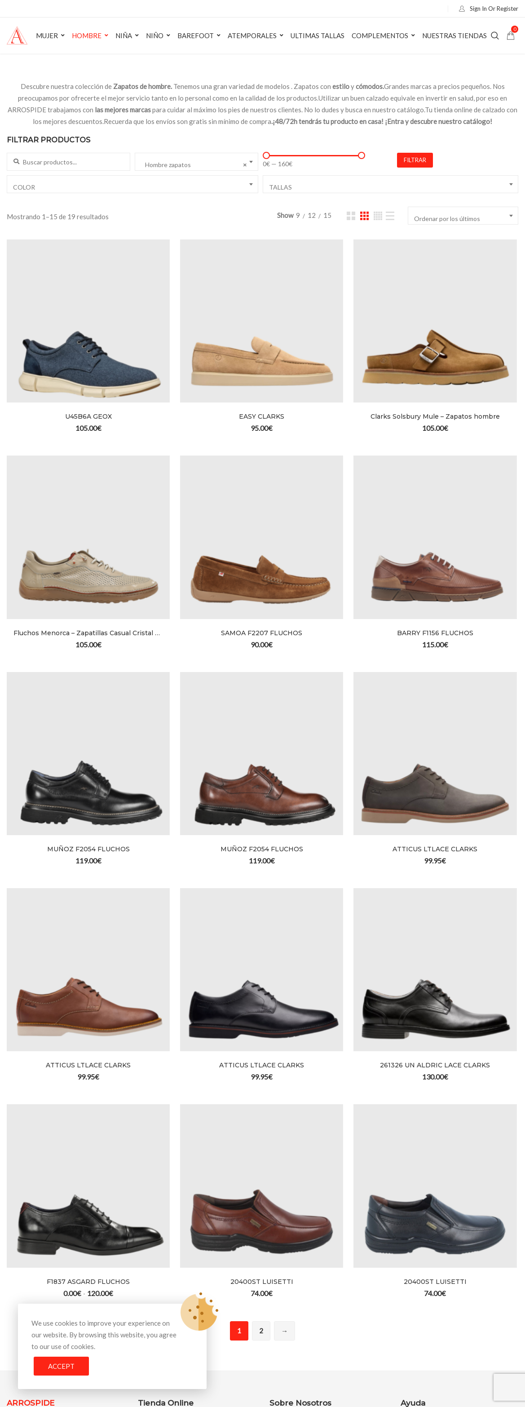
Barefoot (195, 35)
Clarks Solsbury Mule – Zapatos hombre (435, 416)
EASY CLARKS (261, 416)
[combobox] (196, 162)
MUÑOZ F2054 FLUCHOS (88, 849)
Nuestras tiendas (454, 35)
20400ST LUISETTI (261, 1282)
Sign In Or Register (486, 8)
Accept (61, 1366)
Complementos (380, 35)
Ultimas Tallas (317, 35)
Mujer (47, 35)
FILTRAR (415, 160)
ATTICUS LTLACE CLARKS (435, 849)
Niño (154, 35)
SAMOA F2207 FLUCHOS (261, 633)
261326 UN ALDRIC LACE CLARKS (435, 1065)
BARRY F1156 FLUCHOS (435, 633)
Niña (123, 35)
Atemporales (252, 35)
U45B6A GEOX (88, 416)
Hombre (86, 35)
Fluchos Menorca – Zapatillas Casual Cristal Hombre (88, 633)
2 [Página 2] (261, 1331)
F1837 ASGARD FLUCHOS (88, 1282)
